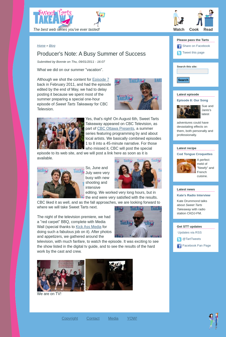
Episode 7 (100, 79)
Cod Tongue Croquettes (195, 154)
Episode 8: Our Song (192, 100)
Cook (194, 29)
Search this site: (187, 66)
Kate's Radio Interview (193, 195)
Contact (92, 318)
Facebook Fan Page (194, 245)
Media (113, 318)
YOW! (132, 318)
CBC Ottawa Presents (115, 128)
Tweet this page (191, 52)
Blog (52, 45)
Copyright (70, 318)
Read (208, 29)
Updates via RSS (189, 232)
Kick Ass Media (88, 227)
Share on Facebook (193, 46)
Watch (178, 29)
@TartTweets (189, 239)
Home (41, 45)
